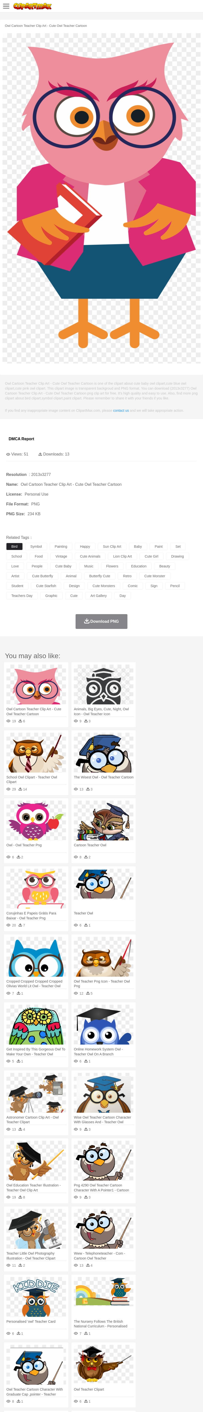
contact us (121, 410)
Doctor (102, 1365)
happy (85, 546)
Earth (86, 1351)
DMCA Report (21, 439)
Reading (82, 1373)
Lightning (145, 1351)
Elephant (129, 1358)
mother (68, 1365)
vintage (61, 556)
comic (133, 586)
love (15, 566)
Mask (24, 1365)
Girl (164, 1365)
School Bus (126, 1373)
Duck (105, 1358)
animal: (11, 1358)
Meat (97, 1380)
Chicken (75, 1358)
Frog (150, 1358)
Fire (96, 1351)
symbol (36, 546)
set (178, 546)
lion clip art (122, 556)
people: (11, 1365)
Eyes (121, 1365)
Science (182, 1373)
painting (61, 546)
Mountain (185, 1351)
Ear (112, 1365)
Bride (44, 1365)
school (16, 556)
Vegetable (141, 1380)
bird (14, 546)
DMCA (73, 1402)
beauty (164, 566)
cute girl (151, 556)
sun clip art (112, 546)
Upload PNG (92, 1402)
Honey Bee (164, 1358)
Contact (58, 1402)
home (146, 1365)
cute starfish (46, 586)
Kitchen (157, 1380)
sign (154, 586)
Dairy (37, 1380)
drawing (177, 556)
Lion (189, 1358)
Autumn (37, 1351)
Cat (64, 1358)
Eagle (116, 1358)
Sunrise (171, 1351)
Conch (75, 1351)
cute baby (63, 566)
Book (52, 1373)
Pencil (95, 1373)
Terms (22, 1402)
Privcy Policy (40, 1402)
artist (15, 576)
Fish (141, 1358)
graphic (51, 596)
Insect (179, 1358)
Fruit (88, 1380)
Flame (106, 1351)
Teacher (40, 1373)
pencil (175, 586)
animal (71, 576)
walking (133, 1365)
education (138, 566)
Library (169, 1373)
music (88, 566)
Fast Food (74, 1380)
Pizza (180, 1380)
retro (127, 576)
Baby (34, 1365)
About (9, 1402)
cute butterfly (42, 576)
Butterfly (52, 1358)
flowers (112, 566)
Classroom (66, 1373)
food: (10, 1380)
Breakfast (24, 1380)
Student (26, 1373)
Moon (158, 1351)
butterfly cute (99, 576)
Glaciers (119, 1351)
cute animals (90, 556)
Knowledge (154, 1373)
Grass (132, 1351)
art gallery (98, 596)
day (123, 596)
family (56, 1365)
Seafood (126, 1380)
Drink (61, 1380)
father (183, 1365)
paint (159, 546)
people (37, 566)
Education (109, 1373)
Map (140, 1373)
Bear (32, 1358)
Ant (23, 1358)
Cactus (62, 1351)
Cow (87, 1358)
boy (173, 1365)
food (39, 556)
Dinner (169, 1380)
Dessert (49, 1380)
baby (138, 546)
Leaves (50, 1351)
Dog (96, 1358)
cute (74, 596)
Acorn (24, 1351)
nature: (11, 1351)
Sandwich (110, 1380)
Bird (41, 1358)
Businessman (86, 1365)
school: (11, 1373)
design (74, 586)
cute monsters (104, 586)
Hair (156, 1365)
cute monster (154, 576)
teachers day (22, 596)
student (17, 586)
